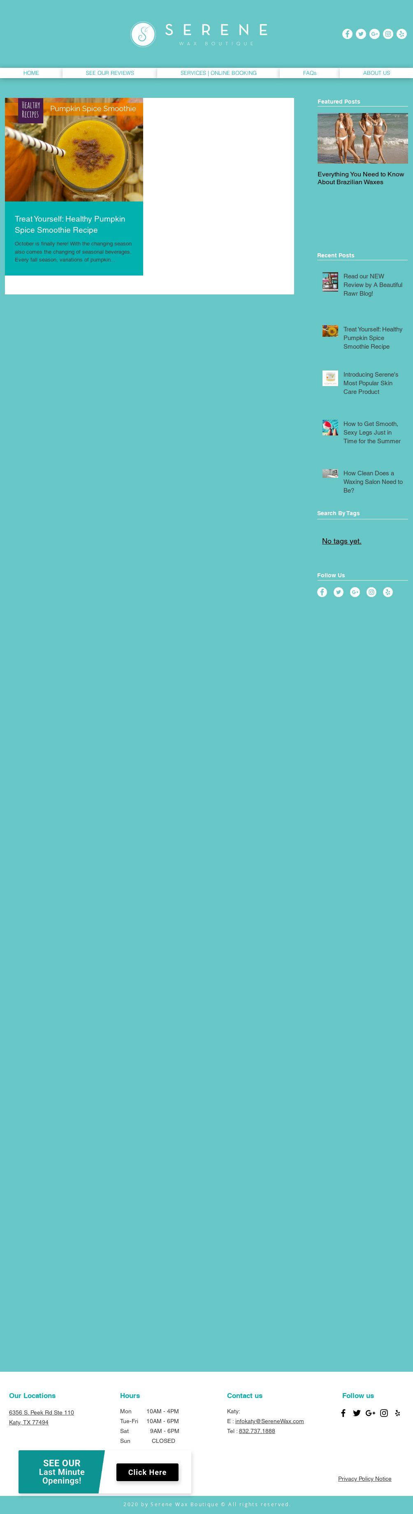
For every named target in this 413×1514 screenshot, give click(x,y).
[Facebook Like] (358, 1460)
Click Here (147, 1472)
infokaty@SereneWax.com (269, 1421)
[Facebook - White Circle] (347, 34)
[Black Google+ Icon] (370, 1413)
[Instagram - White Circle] (388, 34)
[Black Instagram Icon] (384, 1413)
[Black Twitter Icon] (357, 1413)
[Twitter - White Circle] (361, 34)
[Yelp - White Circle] (402, 34)
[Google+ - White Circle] (374, 34)
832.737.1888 (257, 1431)
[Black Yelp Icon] (397, 1413)
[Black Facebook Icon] (343, 1413)
